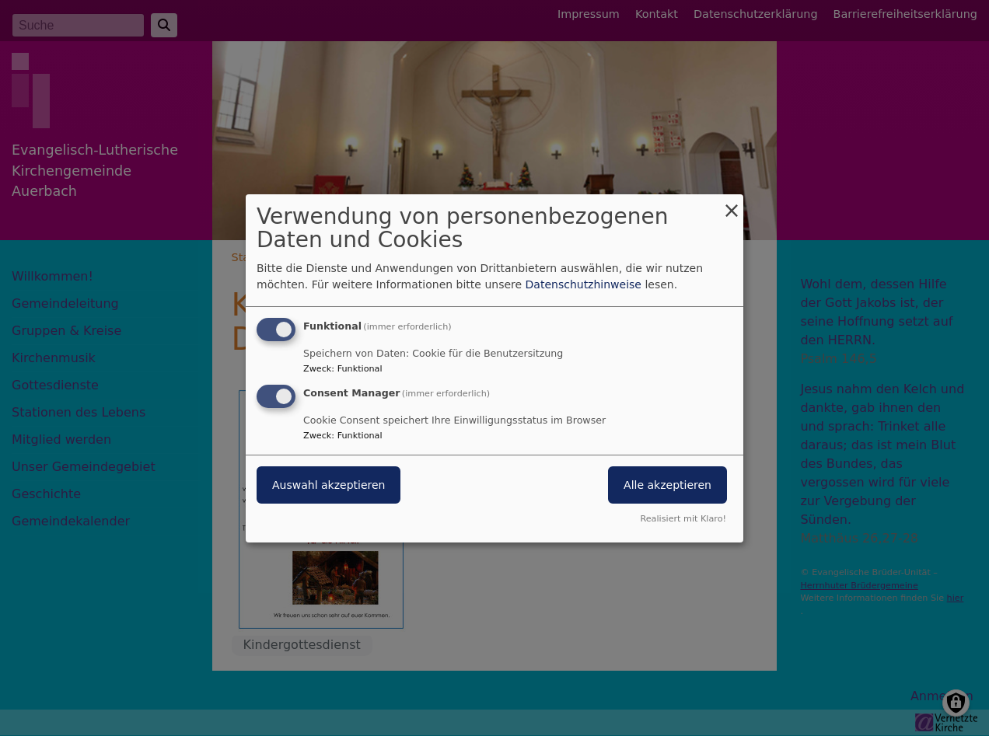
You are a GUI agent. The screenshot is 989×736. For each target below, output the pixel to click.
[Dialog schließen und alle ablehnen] (731, 203)
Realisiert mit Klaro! (683, 519)
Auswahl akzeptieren (328, 485)
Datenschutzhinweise (583, 284)
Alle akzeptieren (667, 485)
